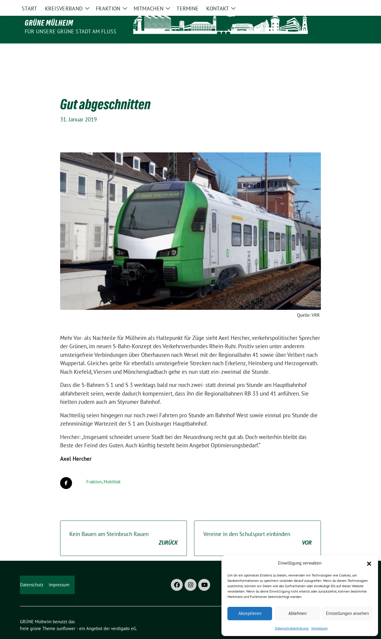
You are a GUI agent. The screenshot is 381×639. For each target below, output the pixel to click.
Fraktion (94, 469)
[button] (369, 563)
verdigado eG (123, 616)
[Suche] (342, 5)
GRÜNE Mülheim (49, 22)
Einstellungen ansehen (347, 613)
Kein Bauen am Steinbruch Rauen (123, 526)
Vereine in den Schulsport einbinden (257, 526)
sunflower (66, 616)
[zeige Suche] (350, 5)
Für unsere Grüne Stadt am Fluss (70, 31)
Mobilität (112, 469)
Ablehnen (297, 613)
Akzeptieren (249, 613)
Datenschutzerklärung (291, 628)
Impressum (319, 628)
